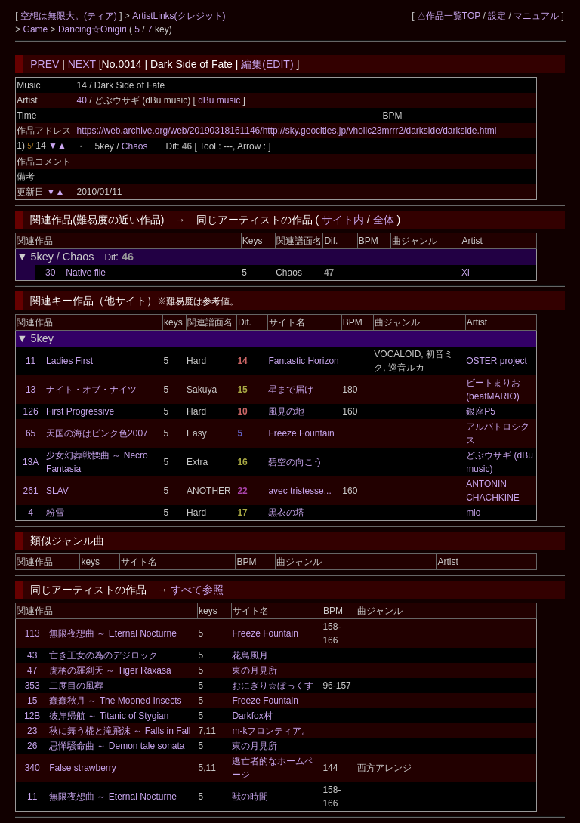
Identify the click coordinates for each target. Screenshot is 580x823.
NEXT (82, 64)
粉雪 (55, 512)
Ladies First (69, 361)
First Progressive (80, 411)
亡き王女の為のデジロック (103, 655)
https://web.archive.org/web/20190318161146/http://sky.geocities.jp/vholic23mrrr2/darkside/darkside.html (286, 130)
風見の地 (286, 411)
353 (32, 685)
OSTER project (496, 361)
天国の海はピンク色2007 (97, 433)
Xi (465, 272)
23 (32, 731)
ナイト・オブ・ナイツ (91, 389)
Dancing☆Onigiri (93, 29)
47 (32, 670)
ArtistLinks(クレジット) (178, 16)
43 (32, 655)
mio (473, 512)
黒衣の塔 (286, 512)
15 (32, 700)
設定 (497, 16)
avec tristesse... (299, 490)
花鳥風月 (250, 655)
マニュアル (536, 16)
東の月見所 (254, 670)
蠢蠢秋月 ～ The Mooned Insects (115, 700)
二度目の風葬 (76, 685)
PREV (44, 64)
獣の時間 (250, 796)
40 (81, 100)
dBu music (220, 100)
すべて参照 (197, 590)
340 (32, 768)
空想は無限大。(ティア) (69, 16)
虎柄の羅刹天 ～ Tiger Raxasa (110, 670)
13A (31, 462)
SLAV (57, 490)
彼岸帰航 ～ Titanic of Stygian (108, 715)
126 (31, 411)
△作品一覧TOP (448, 16)
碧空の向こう (295, 462)
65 (30, 433)
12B (32, 715)
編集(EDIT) (267, 64)
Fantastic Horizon (303, 361)
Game (37, 29)
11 (30, 361)
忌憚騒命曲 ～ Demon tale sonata (116, 746)
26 (32, 746)
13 (30, 389)
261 (31, 490)
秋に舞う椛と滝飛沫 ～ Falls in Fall (119, 731)
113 (32, 633)
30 (50, 272)
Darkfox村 (252, 715)
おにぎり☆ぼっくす (272, 685)
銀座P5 (480, 411)
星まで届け (290, 389)
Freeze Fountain (301, 433)
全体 (383, 220)
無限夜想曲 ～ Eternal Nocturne (113, 633)
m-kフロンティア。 (271, 731)
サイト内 (343, 220)
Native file (86, 272)
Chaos (135, 146)
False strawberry (82, 768)
